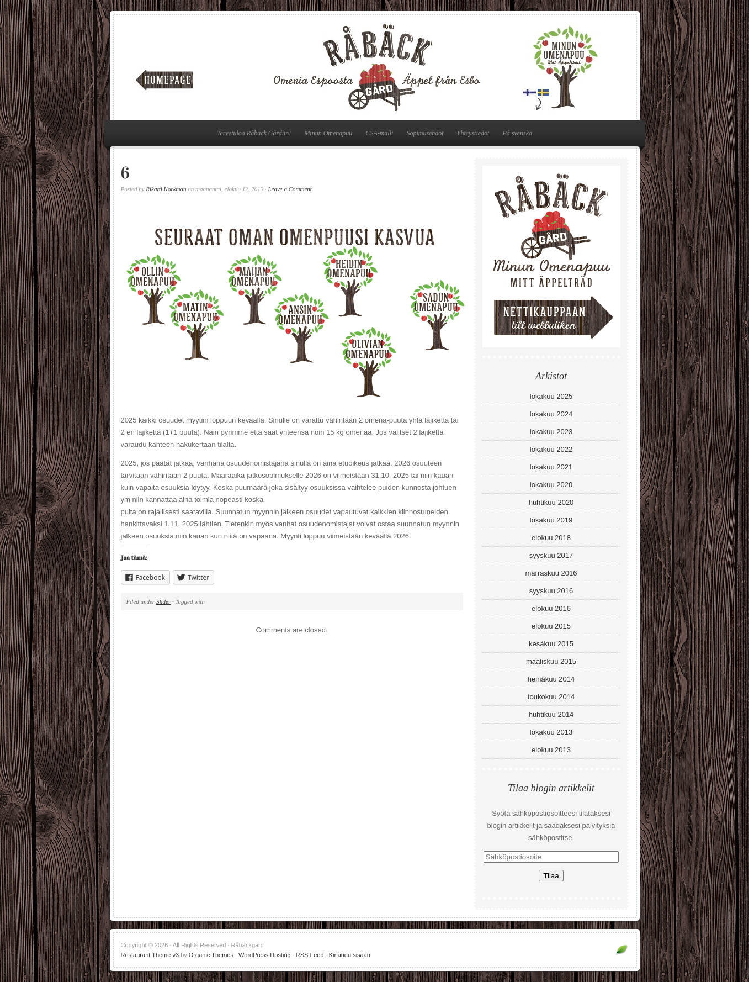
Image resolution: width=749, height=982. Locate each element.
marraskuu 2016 (551, 573)
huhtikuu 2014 (551, 714)
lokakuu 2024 (551, 414)
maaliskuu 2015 (551, 661)
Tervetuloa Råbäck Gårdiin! (254, 133)
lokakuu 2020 (551, 485)
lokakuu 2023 (551, 431)
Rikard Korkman (166, 189)
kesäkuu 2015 (551, 644)
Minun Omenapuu (328, 133)
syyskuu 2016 (551, 591)
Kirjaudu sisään (349, 955)
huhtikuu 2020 (551, 502)
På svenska (517, 133)
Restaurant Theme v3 (150, 955)
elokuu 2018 (551, 538)
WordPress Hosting (264, 955)
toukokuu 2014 (551, 697)
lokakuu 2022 (551, 449)
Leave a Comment (289, 189)
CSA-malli (379, 133)
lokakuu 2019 (551, 520)
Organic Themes (211, 955)
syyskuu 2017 (551, 555)
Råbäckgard (375, 67)
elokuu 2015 (551, 626)
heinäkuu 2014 (551, 679)
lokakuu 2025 (551, 396)
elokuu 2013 (551, 750)
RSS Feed (310, 955)
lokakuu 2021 (551, 467)
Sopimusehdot (424, 133)
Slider (163, 601)
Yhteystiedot (473, 133)
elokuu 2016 (551, 608)
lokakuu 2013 (551, 732)
